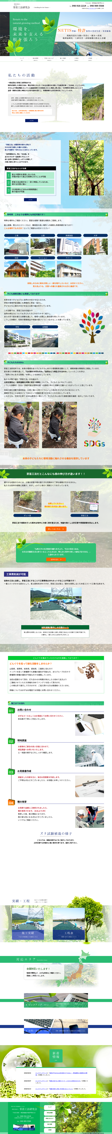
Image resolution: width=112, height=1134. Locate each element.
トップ (22, 59)
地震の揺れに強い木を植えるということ (61, 1089)
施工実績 (50, 1116)
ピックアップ (49, 1123)
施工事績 (63, 59)
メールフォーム (92, 8)
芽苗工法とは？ (49, 59)
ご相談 (90, 59)
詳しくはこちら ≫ (56, 529)
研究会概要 (35, 59)
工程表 (76, 59)
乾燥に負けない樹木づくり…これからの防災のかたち (65, 1081)
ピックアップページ (41, 1073)
